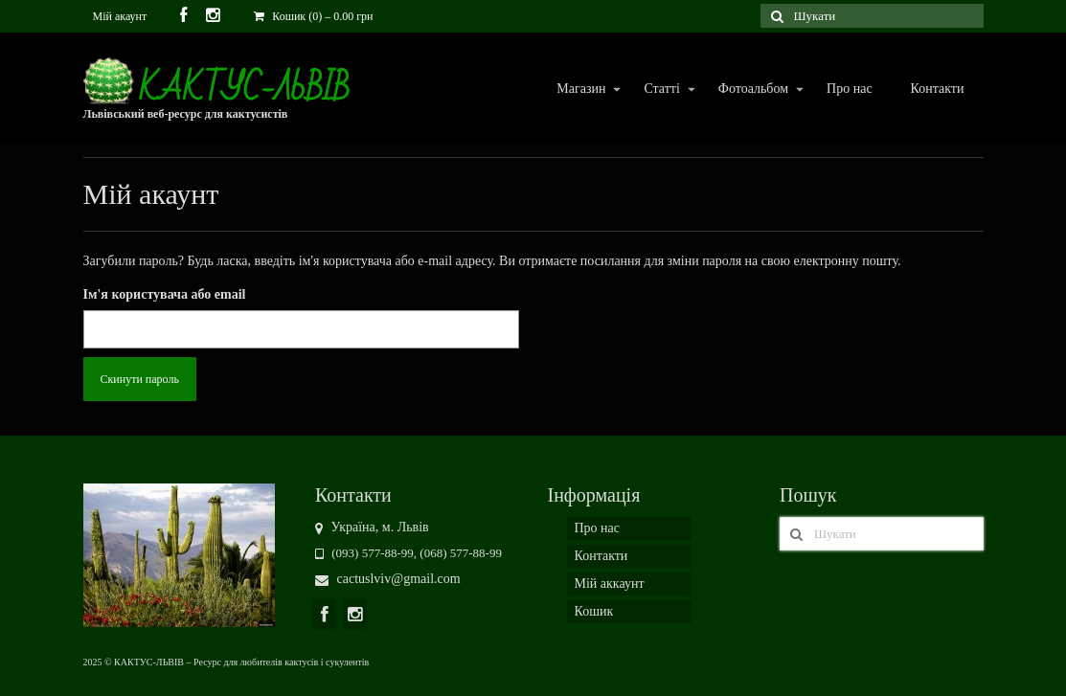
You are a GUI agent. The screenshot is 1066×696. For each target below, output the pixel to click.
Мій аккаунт (610, 583)
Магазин (580, 89)
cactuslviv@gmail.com (388, 579)
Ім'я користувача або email (164, 294)
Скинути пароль (140, 379)
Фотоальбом (752, 89)
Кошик (594, 611)
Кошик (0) (313, 16)
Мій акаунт (120, 16)
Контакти (937, 88)
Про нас (850, 88)
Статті (660, 89)
